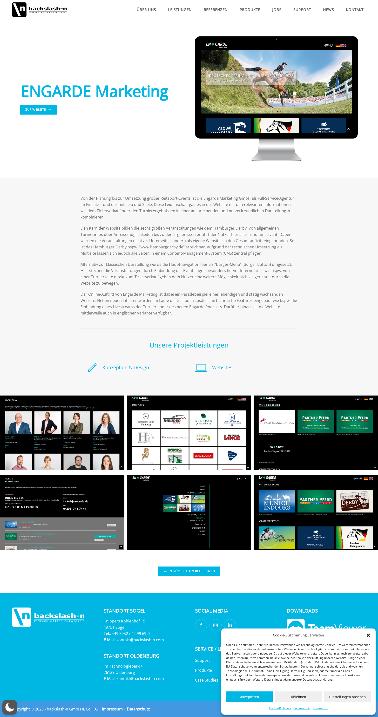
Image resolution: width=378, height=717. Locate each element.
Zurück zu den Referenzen (189, 571)
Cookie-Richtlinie (280, 708)
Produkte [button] (250, 9)
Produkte (203, 670)
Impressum (320, 708)
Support (202, 660)
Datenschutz (302, 708)
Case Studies (206, 680)
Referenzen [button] (216, 9)
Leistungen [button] (180, 9)
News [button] (328, 9)
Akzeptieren (249, 697)
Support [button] (302, 9)
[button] (368, 635)
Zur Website (38, 109)
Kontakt (355, 9)
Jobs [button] (276, 9)
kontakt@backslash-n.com (140, 639)
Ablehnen (298, 697)
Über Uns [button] (146, 9)
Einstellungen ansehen (347, 697)
